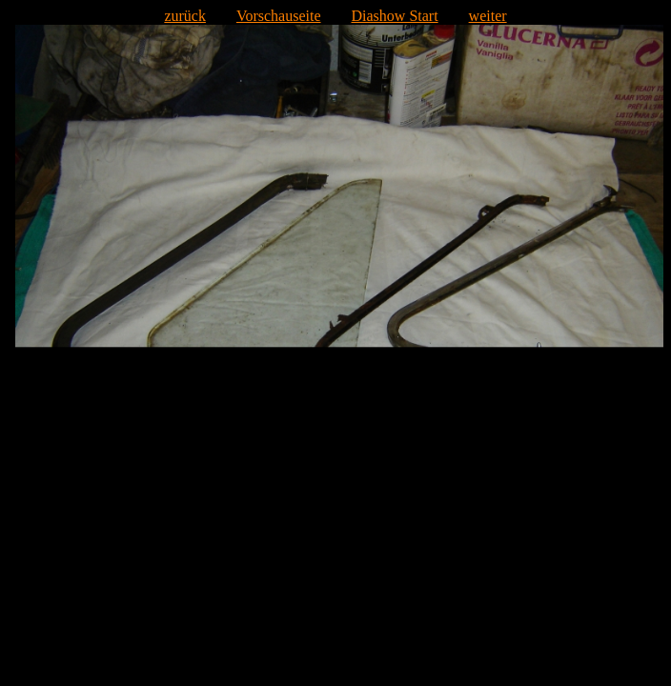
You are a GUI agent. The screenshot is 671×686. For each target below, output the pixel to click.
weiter (488, 16)
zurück (185, 16)
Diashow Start (395, 16)
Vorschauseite (278, 16)
